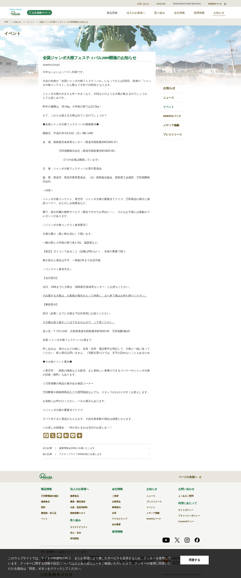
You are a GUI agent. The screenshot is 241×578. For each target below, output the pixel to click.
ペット (44, 518)
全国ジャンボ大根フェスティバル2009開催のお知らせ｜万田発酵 (16, 13)
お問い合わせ (143, 4)
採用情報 (199, 12)
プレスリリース (172, 134)
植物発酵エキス (77, 513)
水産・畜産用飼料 (79, 507)
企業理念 (116, 501)
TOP (6, 22)
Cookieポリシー (186, 521)
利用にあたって (187, 503)
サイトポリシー (185, 510)
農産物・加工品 (48, 513)
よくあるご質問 (185, 496)
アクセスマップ (119, 518)
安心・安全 (75, 533)
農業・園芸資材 (77, 501)
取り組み (159, 12)
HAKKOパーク (172, 116)
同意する (194, 560)
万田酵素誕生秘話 (49, 496)
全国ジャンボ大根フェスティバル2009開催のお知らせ (63, 22)
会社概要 (116, 524)
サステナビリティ (79, 527)
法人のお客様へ (136, 12)
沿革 (114, 513)
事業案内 (116, 507)
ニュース (168, 97)
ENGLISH (161, 4)
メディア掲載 (171, 125)
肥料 (43, 507)
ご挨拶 (115, 496)
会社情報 (179, 12)
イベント (30, 22)
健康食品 (45, 501)
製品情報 (46, 489)
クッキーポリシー (86, 563)
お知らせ (219, 12)
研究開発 (74, 538)
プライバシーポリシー (189, 515)
